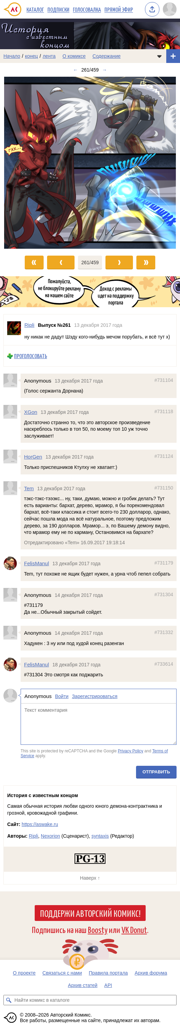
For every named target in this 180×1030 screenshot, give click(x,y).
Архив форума (151, 973)
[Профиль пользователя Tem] (12, 488)
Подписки (58, 9)
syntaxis (100, 836)
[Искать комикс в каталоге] (8, 1000)
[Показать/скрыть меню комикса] (159, 56)
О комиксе (74, 56)
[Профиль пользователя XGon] (12, 412)
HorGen (33, 457)
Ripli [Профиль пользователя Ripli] (29, 325)
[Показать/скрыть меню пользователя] (169, 9)
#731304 (163, 594)
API (108, 985)
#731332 (163, 632)
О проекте (24, 973)
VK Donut (134, 929)
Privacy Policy (130, 751)
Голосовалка (87, 9)
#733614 (163, 663)
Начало (11, 56)
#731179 (163, 563)
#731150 (163, 487)
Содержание (106, 56)
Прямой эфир (118, 9)
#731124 (163, 456)
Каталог (35, 9)
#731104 (163, 380)
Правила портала (108, 973)
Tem (29, 488)
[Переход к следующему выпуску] (90, 163)
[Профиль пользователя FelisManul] (12, 563)
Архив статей (83, 985)
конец (31, 56)
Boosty (98, 929)
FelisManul (36, 563)
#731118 (163, 411)
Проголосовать (30, 356)
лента (49, 56)
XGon (30, 412)
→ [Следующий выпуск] (104, 70)
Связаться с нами (62, 973)
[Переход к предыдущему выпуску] (22, 163)
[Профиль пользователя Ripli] (14, 329)
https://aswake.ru (40, 824)
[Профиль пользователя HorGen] (12, 456)
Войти (61, 696)
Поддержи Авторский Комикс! (90, 913)
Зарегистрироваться (94, 696)
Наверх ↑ (90, 878)
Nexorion (50, 836)
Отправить (156, 771)
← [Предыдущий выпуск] (75, 70)
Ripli (33, 836)
